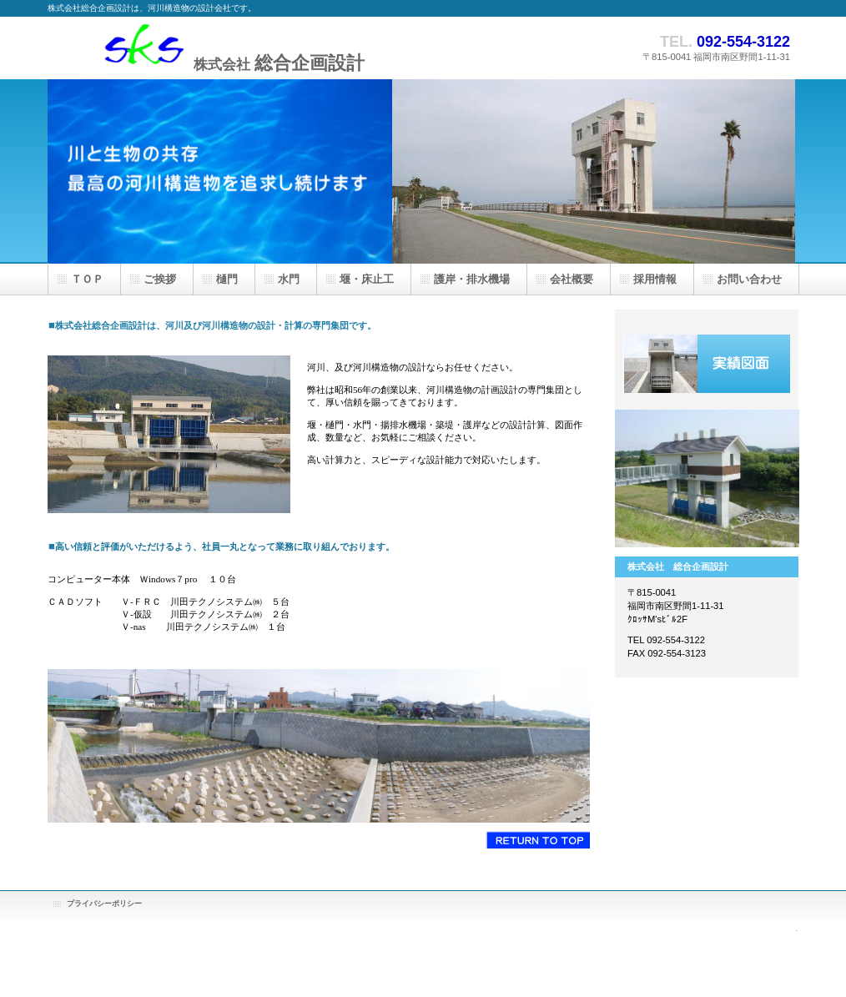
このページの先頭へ (538, 839)
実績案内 (706, 364)
